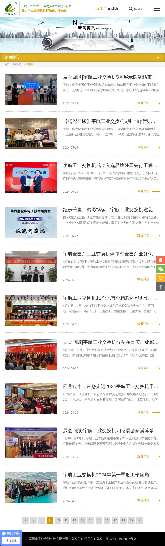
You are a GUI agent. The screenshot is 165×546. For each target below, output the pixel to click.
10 (58, 520)
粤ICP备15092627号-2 (121, 538)
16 (107, 520)
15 (99, 520)
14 (90, 520)
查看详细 (143, 103)
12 (74, 520)
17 (115, 520)
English (113, 8)
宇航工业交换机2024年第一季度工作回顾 (106, 474)
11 (66, 520)
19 (131, 520)
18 (123, 520)
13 (82, 520)
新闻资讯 (17, 64)
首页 (7, 64)
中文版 (98, 8)
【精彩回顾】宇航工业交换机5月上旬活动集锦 (111, 121)
